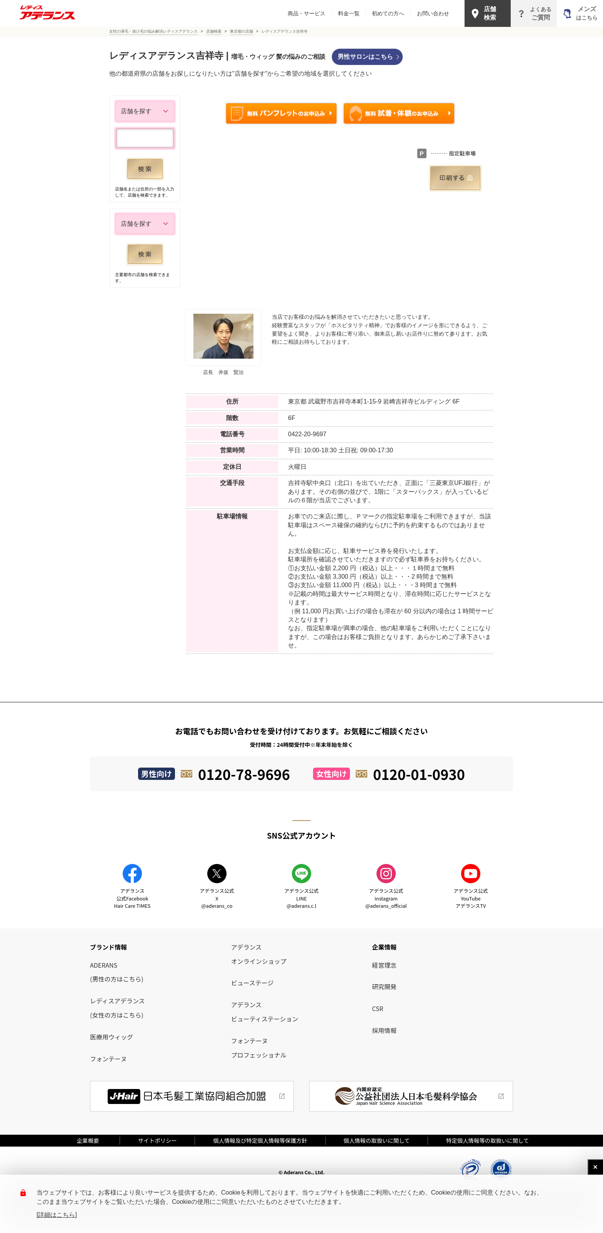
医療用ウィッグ (111, 1036)
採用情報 (384, 1030)
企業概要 (91, 1140)
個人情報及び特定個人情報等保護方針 (260, 1140)
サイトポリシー (157, 1140)
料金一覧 (352, 13)
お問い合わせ (433, 13)
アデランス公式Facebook (132, 898)
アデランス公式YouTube (470, 898)
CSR (377, 1008)
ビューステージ (252, 982)
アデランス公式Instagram (385, 898)
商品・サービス (310, 13)
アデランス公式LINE (301, 898)
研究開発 (384, 986)
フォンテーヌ (108, 1058)
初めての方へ (391, 13)
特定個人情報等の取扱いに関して (487, 1140)
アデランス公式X (217, 898)
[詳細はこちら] (57, 1214)
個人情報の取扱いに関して (376, 1140)
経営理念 (384, 965)
